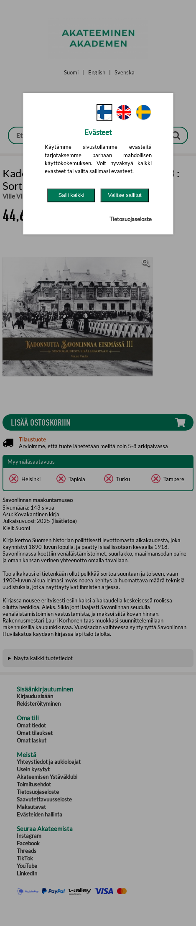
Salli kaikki (71, 195)
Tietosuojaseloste (130, 219)
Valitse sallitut (125, 195)
